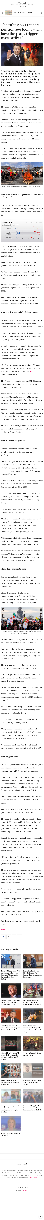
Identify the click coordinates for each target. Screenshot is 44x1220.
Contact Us (19, 1187)
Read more (33, 1177)
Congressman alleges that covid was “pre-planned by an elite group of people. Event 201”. (10, 1109)
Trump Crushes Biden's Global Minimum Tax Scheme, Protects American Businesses (32, 974)
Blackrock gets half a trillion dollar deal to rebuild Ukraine (32, 1082)
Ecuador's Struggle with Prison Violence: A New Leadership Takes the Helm (32, 1108)
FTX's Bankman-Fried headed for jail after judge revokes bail (10, 1082)
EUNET (25, 1190)
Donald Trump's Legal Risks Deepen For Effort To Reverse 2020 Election (10, 1002)
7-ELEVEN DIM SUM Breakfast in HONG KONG (23, 13)
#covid (4, 929)
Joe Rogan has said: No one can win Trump (32, 1054)
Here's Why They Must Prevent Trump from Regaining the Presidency (32, 1002)
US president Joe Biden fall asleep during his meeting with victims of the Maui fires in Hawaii (10, 1056)
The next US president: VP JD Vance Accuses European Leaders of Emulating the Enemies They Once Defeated (11, 975)
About (27, 1187)
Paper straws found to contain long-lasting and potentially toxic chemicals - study (32, 1029)
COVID (32, 371)
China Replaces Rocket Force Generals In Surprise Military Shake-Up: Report (10, 1028)
